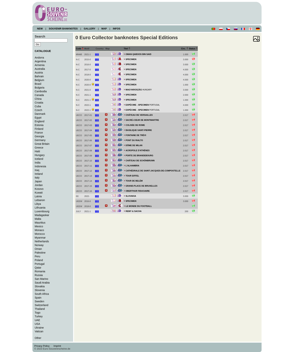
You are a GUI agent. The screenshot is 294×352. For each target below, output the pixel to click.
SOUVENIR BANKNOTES (63, 28)
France (39, 132)
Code (80, 48)
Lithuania (40, 207)
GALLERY (89, 28)
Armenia (39, 65)
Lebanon (40, 200)
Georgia (39, 136)
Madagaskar (42, 215)
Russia (39, 275)
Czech (38, 110)
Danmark (40, 113)
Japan (38, 181)
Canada (39, 95)
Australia (40, 68)
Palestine (40, 252)
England (39, 121)
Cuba (38, 106)
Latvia (38, 196)
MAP (104, 28)
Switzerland (41, 305)
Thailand (40, 308)
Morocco (40, 233)
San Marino (41, 278)
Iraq (37, 170)
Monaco (39, 230)
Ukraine (39, 327)
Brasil (38, 83)
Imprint (58, 345)
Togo (37, 312)
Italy (37, 177)
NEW (39, 28)
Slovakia (40, 286)
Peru (37, 256)
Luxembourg (42, 211)
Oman (38, 248)
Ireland (39, 173)
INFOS (116, 28)
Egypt (38, 117)
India (37, 162)
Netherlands (42, 241)
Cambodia (41, 91)
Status (193, 48)
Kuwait (39, 192)
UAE (37, 320)
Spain (38, 297)
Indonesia (40, 166)
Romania (40, 271)
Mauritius (40, 222)
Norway (39, 245)
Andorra (39, 57)
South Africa (42, 293)
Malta (38, 218)
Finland (39, 128)
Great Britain (42, 143)
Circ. (184, 48)
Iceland (39, 158)
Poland (39, 260)
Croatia (39, 102)
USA (37, 323)
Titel (127, 48)
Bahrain (39, 76)
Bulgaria (39, 87)
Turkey (39, 316)
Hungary (40, 155)
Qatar (38, 267)
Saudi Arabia (42, 282)
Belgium (39, 80)
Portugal (39, 263)
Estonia (39, 125)
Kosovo (39, 188)
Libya (38, 203)
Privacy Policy (43, 345)
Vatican (39, 331)
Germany (40, 140)
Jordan (39, 185)
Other (38, 337)
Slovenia (40, 290)
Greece (39, 147)
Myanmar (40, 237)
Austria (39, 72)
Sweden (39, 301)
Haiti (37, 151)
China (38, 98)
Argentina (40, 61)
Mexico (39, 226)
